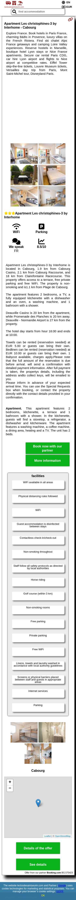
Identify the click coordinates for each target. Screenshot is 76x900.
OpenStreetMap (63, 836)
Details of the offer (38, 848)
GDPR (59, 891)
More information (47, 460)
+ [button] (10, 782)
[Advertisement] (38, 109)
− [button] (10, 788)
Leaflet (47, 836)
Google (62, 885)
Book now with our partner (47, 448)
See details (38, 864)
